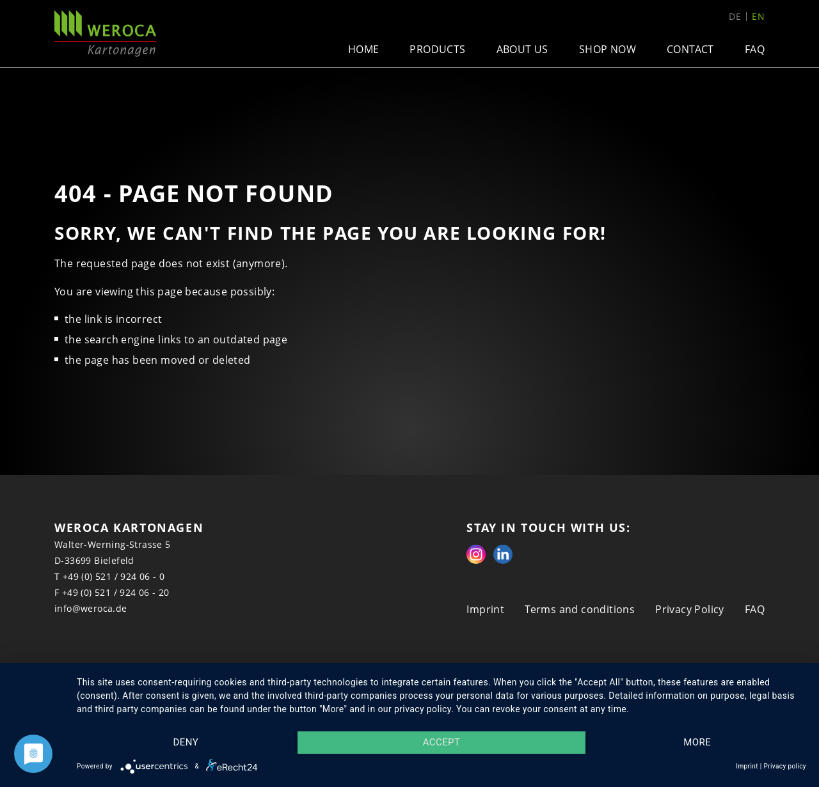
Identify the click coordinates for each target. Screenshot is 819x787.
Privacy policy (784, 766)
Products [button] (437, 49)
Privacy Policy (689, 609)
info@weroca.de (90, 608)
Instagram (476, 554)
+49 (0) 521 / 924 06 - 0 (114, 576)
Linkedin (503, 554)
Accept (442, 743)
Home (363, 49)
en (758, 16)
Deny (185, 743)
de (735, 16)
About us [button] (522, 49)
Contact (690, 49)
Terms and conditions (580, 609)
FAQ (755, 49)
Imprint (485, 609)
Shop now (607, 49)
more (698, 743)
